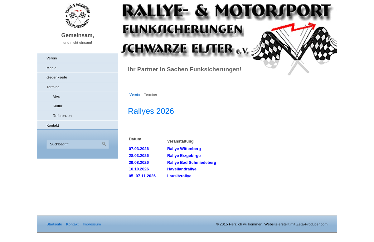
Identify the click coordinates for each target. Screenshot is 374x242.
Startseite (54, 224)
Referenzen (62, 115)
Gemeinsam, (77, 35)
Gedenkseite (56, 77)
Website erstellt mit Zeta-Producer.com (296, 224)
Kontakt (52, 125)
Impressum (92, 224)
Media (51, 68)
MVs (56, 96)
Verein (51, 58)
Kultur (57, 106)
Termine (53, 87)
